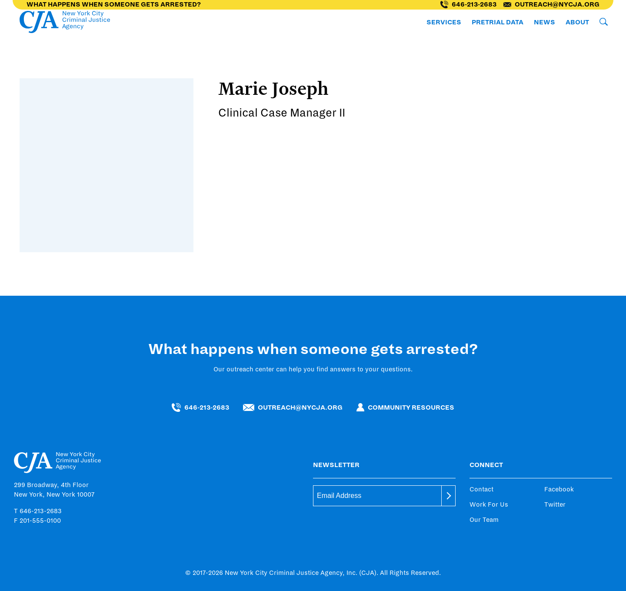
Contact (481, 489)
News (544, 22)
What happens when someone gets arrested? (114, 4)
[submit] (448, 495)
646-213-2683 (468, 4)
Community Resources (405, 407)
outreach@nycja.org (551, 4)
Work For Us (489, 504)
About (577, 22)
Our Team (484, 519)
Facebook (559, 489)
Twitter (555, 504)
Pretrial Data (497, 22)
